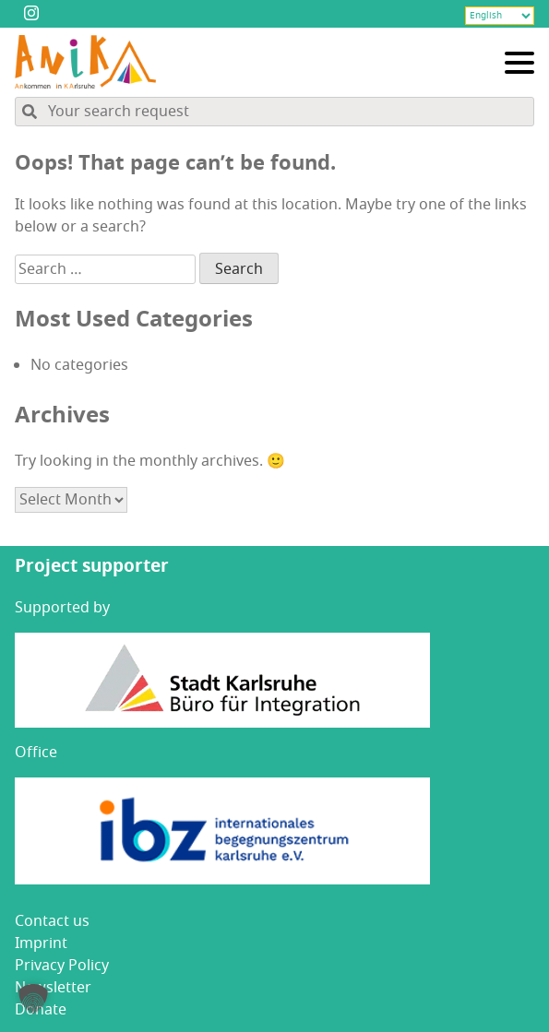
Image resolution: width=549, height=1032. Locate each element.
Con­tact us (52, 921)
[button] (33, 999)
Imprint (41, 943)
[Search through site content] (274, 111)
